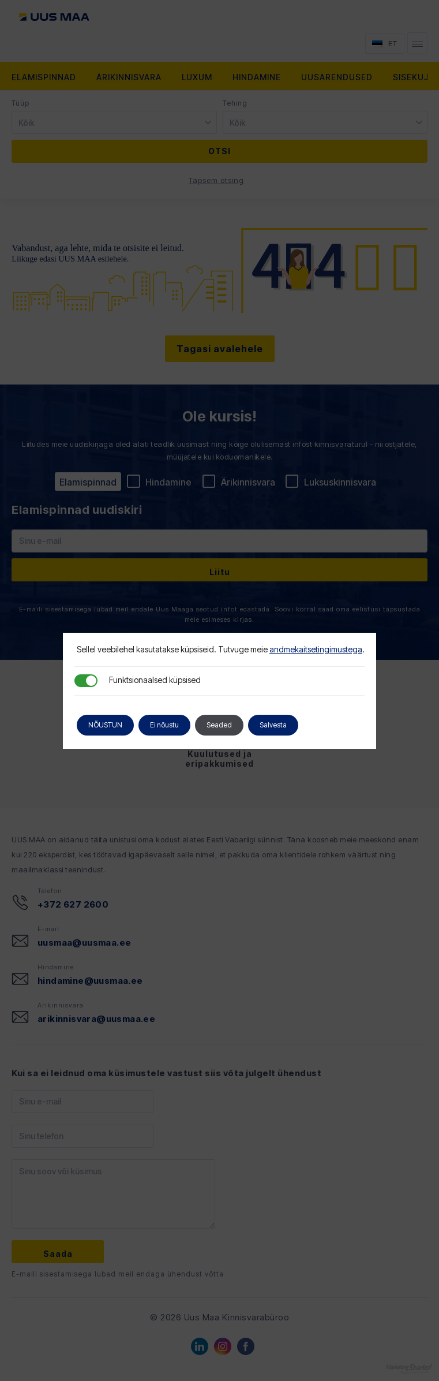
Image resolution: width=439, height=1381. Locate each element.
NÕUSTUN (105, 725)
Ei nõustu (164, 725)
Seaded (219, 725)
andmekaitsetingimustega (315, 649)
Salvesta (273, 725)
